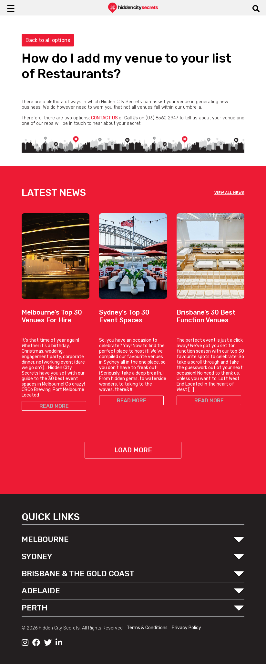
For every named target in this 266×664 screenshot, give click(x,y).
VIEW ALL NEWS (229, 192)
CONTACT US (104, 118)
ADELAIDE (41, 590)
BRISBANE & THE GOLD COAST (78, 573)
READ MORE (54, 406)
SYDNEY (37, 556)
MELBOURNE (45, 539)
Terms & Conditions (148, 627)
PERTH (34, 607)
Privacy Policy (186, 627)
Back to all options (48, 40)
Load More (133, 450)
